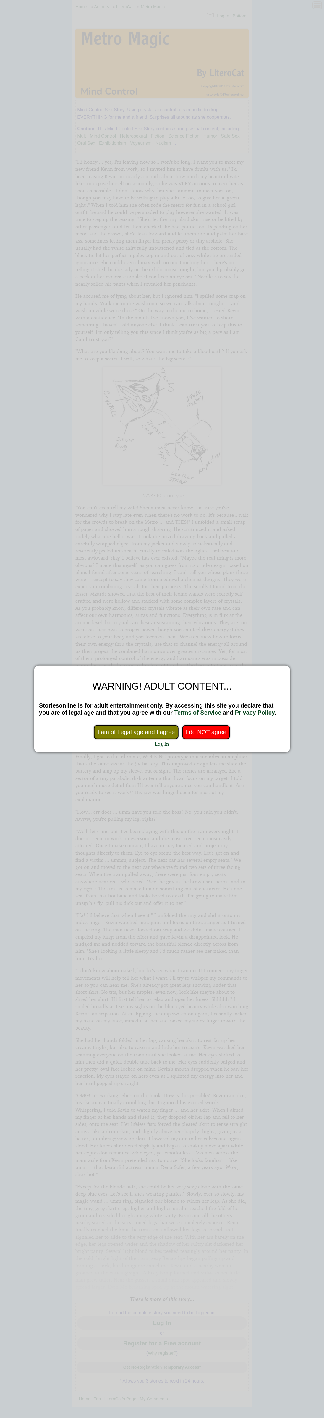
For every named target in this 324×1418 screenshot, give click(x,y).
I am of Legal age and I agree (136, 732)
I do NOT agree (206, 732)
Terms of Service (197, 712)
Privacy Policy (255, 712)
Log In (162, 744)
